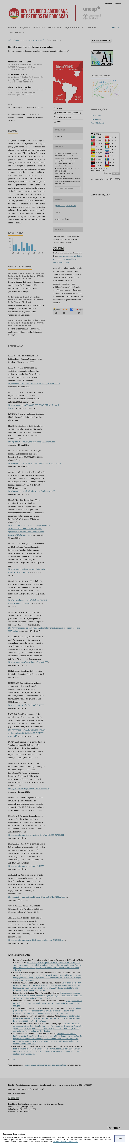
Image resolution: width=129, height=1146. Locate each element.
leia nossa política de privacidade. (65, 1142)
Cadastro (108, 4)
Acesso (118, 4)
